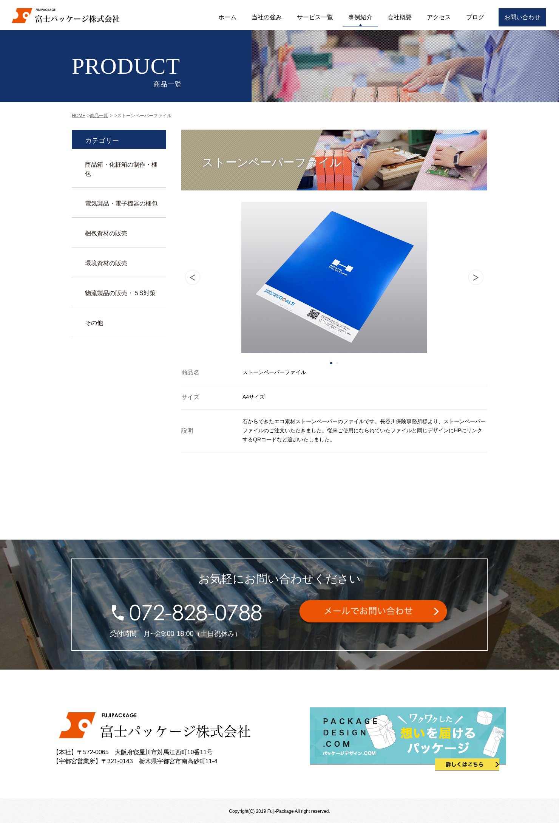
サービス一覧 (315, 17)
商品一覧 (99, 115)
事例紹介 (360, 17)
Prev (192, 277)
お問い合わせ (522, 17)
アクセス (439, 17)
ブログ (475, 17)
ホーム (227, 17)
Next (475, 277)
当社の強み (267, 17)
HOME (78, 115)
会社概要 (400, 17)
